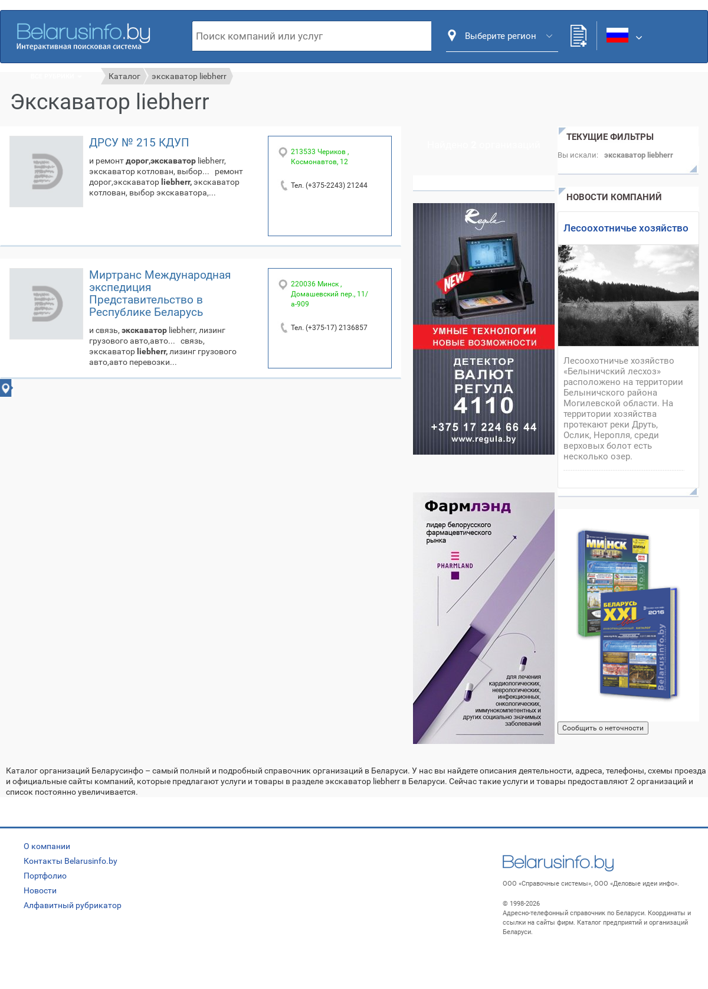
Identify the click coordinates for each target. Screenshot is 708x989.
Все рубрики (56, 76)
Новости (40, 890)
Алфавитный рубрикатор (73, 905)
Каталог (124, 76)
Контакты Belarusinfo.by (70, 861)
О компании (47, 846)
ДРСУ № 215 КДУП (139, 142)
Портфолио (45, 875)
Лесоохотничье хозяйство (626, 228)
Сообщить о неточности (603, 728)
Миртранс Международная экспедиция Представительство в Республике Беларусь (160, 293)
